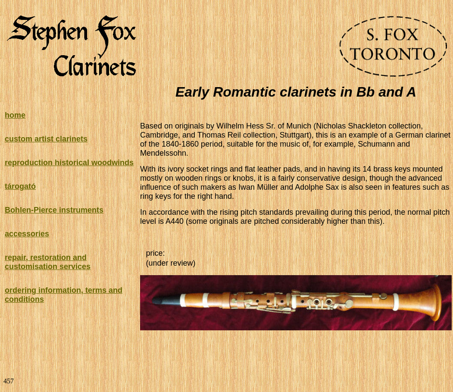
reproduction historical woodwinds (69, 162)
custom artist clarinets (46, 139)
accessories (27, 233)
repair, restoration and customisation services (48, 262)
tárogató (20, 186)
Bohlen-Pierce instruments (54, 210)
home (15, 115)
